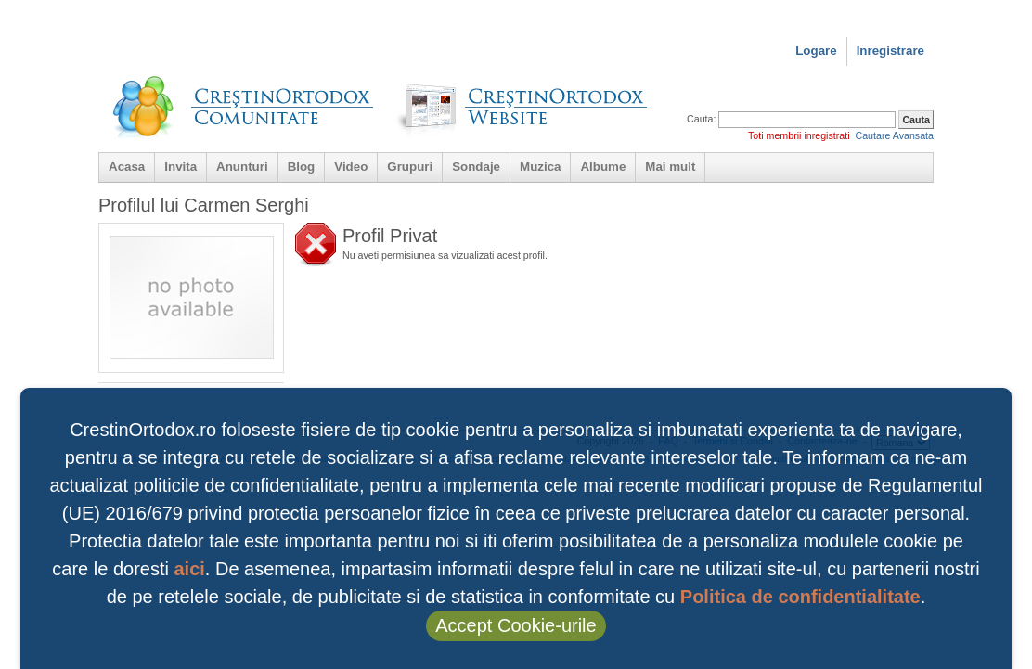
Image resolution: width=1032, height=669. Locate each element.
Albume (603, 167)
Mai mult (670, 167)
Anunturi (242, 167)
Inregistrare (890, 51)
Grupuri (409, 167)
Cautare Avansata (894, 135)
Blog (302, 167)
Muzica (540, 167)
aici (189, 569)
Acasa (127, 167)
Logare (815, 51)
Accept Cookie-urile (515, 625)
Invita (180, 167)
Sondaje (476, 167)
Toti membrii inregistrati (799, 135)
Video (351, 167)
